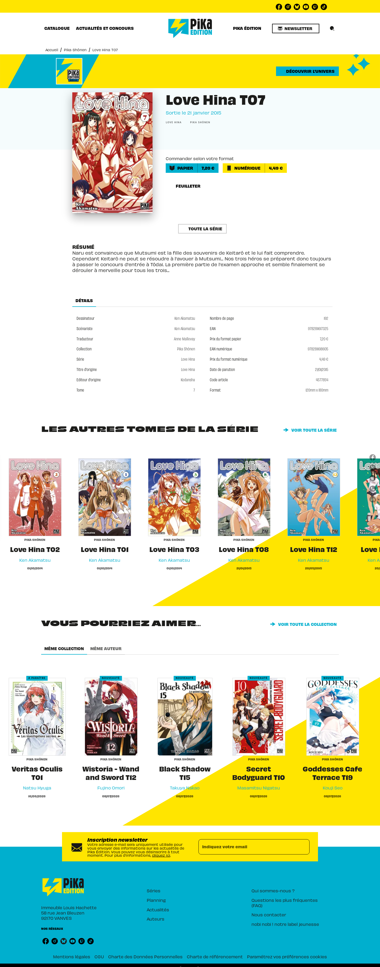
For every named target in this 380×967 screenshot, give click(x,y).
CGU (99, 956)
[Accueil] (190, 28)
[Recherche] (332, 28)
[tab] (57, 28)
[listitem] (278, 6)
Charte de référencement (215, 956)
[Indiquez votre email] (247, 846)
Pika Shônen (75, 49)
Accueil (51, 49)
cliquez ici (161, 855)
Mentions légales (71, 956)
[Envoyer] (303, 846)
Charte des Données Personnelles (145, 956)
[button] (295, 28)
